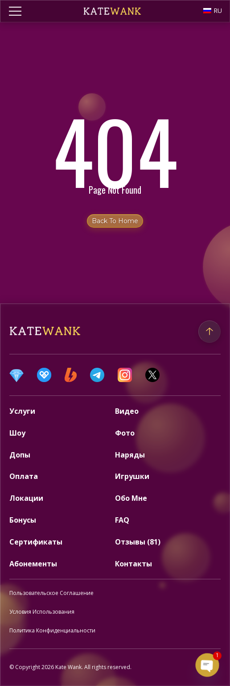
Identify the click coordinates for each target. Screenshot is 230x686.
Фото (125, 433)
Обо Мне (131, 498)
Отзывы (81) (137, 542)
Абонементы (33, 564)
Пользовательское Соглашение (51, 593)
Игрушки (132, 476)
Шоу (17, 433)
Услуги (22, 411)
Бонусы (22, 520)
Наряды (130, 455)
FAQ (122, 520)
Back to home (115, 221)
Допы (19, 455)
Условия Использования (41, 611)
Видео (127, 411)
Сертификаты (35, 542)
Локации (26, 498)
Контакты (133, 564)
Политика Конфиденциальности (52, 630)
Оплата (23, 476)
